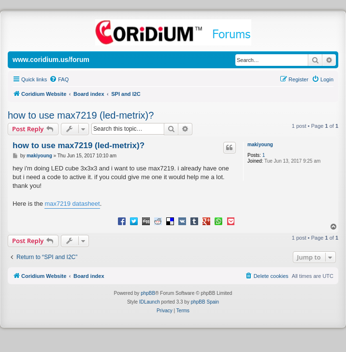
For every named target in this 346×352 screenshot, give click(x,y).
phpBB (148, 293)
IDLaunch (149, 302)
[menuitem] (59, 79)
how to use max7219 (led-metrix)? (81, 115)
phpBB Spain (205, 302)
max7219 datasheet (72, 203)
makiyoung (260, 144)
